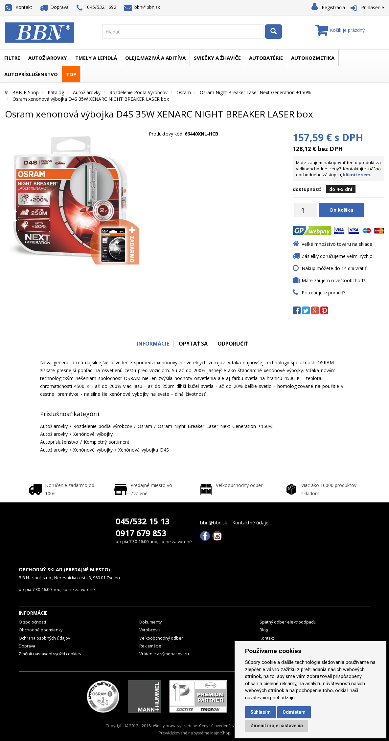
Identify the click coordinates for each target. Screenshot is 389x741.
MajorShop (220, 733)
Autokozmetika (312, 57)
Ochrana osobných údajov (44, 638)
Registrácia (333, 7)
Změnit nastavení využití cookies (50, 654)
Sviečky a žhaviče (217, 57)
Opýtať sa (192, 343)
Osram (183, 92)
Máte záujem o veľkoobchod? (333, 280)
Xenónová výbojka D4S (143, 450)
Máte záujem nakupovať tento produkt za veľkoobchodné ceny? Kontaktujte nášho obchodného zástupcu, (338, 168)
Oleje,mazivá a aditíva (155, 57)
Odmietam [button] (294, 712)
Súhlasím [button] (260, 712)
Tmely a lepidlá (96, 57)
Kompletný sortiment (106, 442)
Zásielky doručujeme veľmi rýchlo (337, 256)
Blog (264, 630)
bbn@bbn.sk (142, 7)
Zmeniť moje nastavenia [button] (276, 725)
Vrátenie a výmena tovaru (164, 654)
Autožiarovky (47, 57)
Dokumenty (150, 622)
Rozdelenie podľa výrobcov (138, 92)
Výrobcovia (150, 630)
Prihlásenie (372, 7)
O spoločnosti (32, 622)
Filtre (12, 57)
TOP (71, 74)
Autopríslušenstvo (31, 74)
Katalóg (56, 92)
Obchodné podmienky (40, 630)
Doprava (54, 7)
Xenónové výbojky (93, 434)
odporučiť (234, 343)
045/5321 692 (96, 7)
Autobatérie (266, 57)
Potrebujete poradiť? (323, 292)
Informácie (150, 343)
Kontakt (18, 7)
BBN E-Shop (25, 92)
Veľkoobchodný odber (161, 638)
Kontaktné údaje (250, 522)
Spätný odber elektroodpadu (288, 622)
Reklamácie (150, 646)
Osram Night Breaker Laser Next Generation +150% (255, 92)
